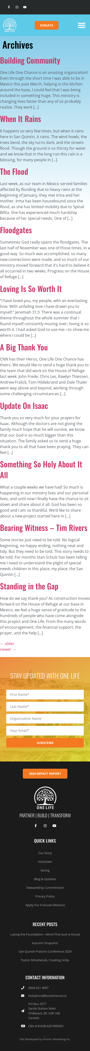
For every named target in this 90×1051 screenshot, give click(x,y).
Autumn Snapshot (45, 943)
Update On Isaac (24, 405)
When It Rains (20, 118)
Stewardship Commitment (45, 887)
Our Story (45, 853)
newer (8, 649)
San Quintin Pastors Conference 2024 (45, 951)
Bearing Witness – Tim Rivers (43, 527)
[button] (81, 25)
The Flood (14, 171)
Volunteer (45, 861)
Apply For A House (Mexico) (45, 905)
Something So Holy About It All (41, 469)
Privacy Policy (45, 896)
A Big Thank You (24, 347)
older (7, 643)
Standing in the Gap (29, 586)
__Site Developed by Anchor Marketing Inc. (45, 1037)
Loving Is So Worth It (31, 288)
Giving (45, 870)
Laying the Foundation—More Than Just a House (45, 934)
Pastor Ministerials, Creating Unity (45, 960)
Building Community (30, 60)
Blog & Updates (45, 879)
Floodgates (16, 229)
